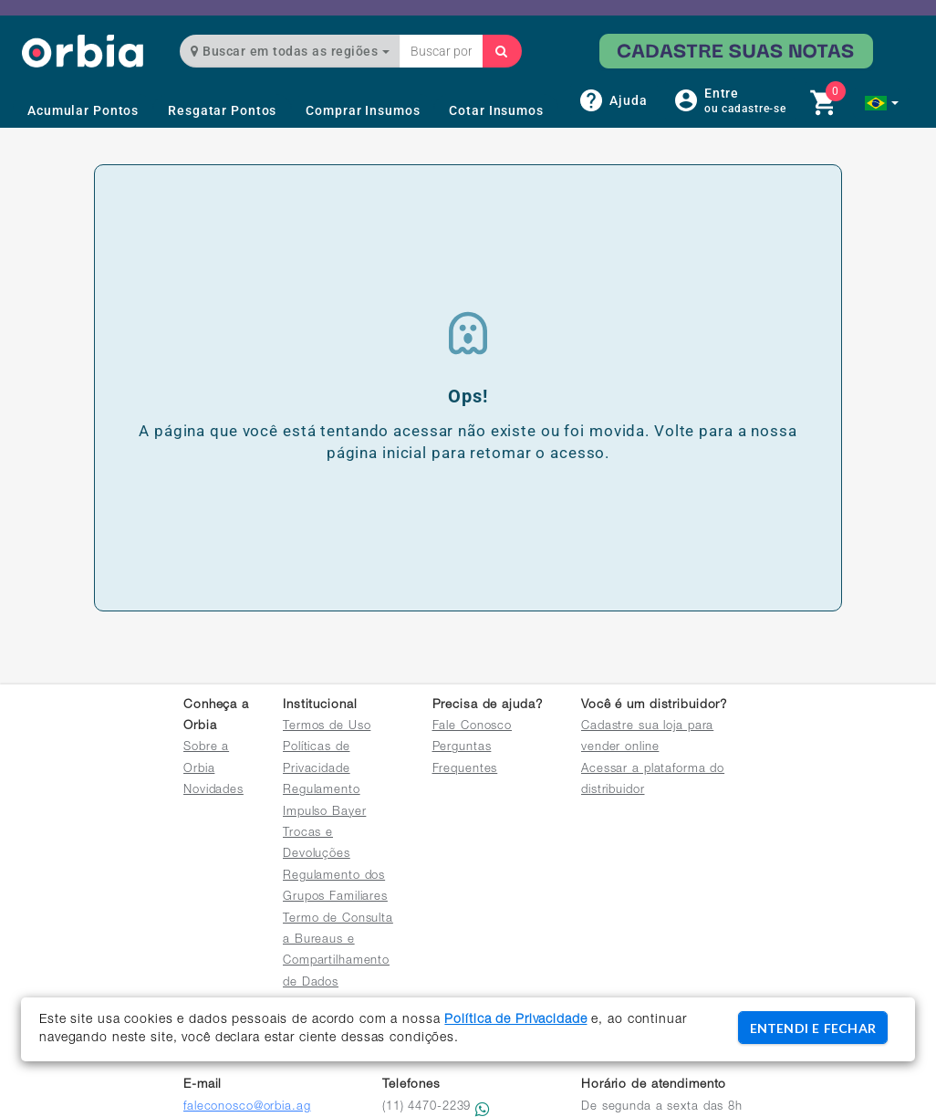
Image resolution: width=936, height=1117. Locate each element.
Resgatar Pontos (222, 110)
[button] (881, 103)
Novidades (213, 791)
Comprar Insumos (363, 110)
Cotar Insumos (496, 110)
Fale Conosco (472, 727)
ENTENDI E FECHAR (813, 1028)
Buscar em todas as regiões (290, 51)
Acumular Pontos (83, 110)
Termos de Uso (326, 727)
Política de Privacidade (515, 1020)
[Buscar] (502, 51)
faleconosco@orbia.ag (247, 1107)
